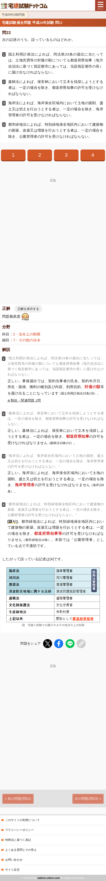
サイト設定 (12, 869)
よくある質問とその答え (21, 849)
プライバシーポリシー (19, 830)
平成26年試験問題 (13, 14)
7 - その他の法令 (26, 340)
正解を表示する (28, 309)
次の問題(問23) (86, 798)
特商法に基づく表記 (18, 840)
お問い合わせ (13, 859)
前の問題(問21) (19, 798)
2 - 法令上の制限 (26, 334)
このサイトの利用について (22, 820)
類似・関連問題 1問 (26, 400)
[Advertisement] (53, 235)
